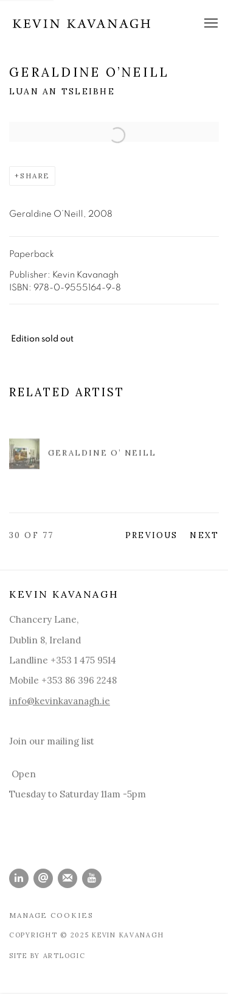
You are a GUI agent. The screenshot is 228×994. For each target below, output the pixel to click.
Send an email (43, 878)
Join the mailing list (67, 878)
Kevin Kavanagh (82, 23)
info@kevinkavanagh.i (57, 701)
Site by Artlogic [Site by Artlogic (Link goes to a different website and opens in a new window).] (47, 955)
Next (204, 535)
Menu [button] (210, 24)
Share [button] (35, 175)
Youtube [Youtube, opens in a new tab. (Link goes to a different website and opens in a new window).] (92, 878)
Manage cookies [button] (51, 915)
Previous (151, 535)
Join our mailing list (51, 741)
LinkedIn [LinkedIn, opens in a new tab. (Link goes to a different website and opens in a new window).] (19, 878)
